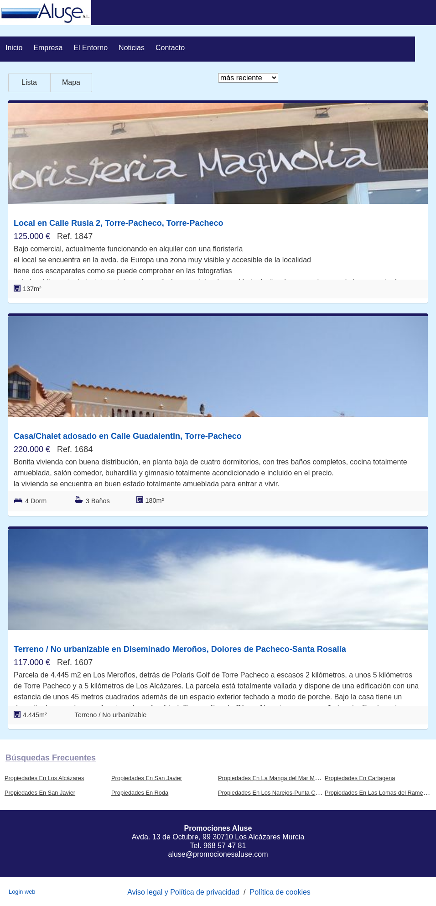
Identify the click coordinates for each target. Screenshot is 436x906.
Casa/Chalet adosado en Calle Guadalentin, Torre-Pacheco (128, 436)
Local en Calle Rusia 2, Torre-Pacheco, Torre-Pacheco (118, 223)
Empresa (47, 48)
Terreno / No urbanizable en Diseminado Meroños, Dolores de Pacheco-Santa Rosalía (180, 649)
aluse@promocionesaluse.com (218, 854)
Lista (29, 82)
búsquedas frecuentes (50, 757)
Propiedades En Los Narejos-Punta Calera (273, 792)
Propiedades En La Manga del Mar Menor (272, 778)
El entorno (90, 48)
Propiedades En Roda (139, 792)
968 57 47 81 (224, 845)
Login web (22, 891)
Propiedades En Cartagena (360, 778)
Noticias (132, 48)
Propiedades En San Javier (146, 778)
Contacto (170, 48)
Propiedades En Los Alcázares (44, 778)
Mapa (71, 82)
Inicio (13, 48)
